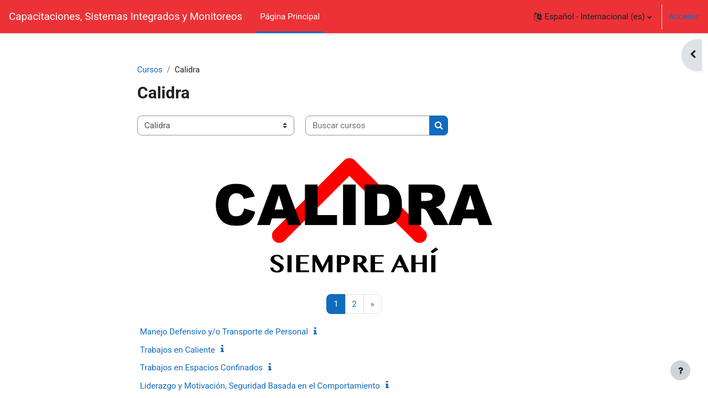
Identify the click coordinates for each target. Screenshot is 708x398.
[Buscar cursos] (367, 126)
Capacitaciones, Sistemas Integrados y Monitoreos (125, 17)
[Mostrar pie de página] (680, 370)
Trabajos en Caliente (177, 350)
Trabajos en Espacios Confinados (201, 368)
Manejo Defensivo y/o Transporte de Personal (224, 332)
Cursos (150, 70)
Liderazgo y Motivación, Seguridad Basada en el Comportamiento (260, 386)
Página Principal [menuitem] (290, 17)
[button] (592, 16)
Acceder (684, 17)
